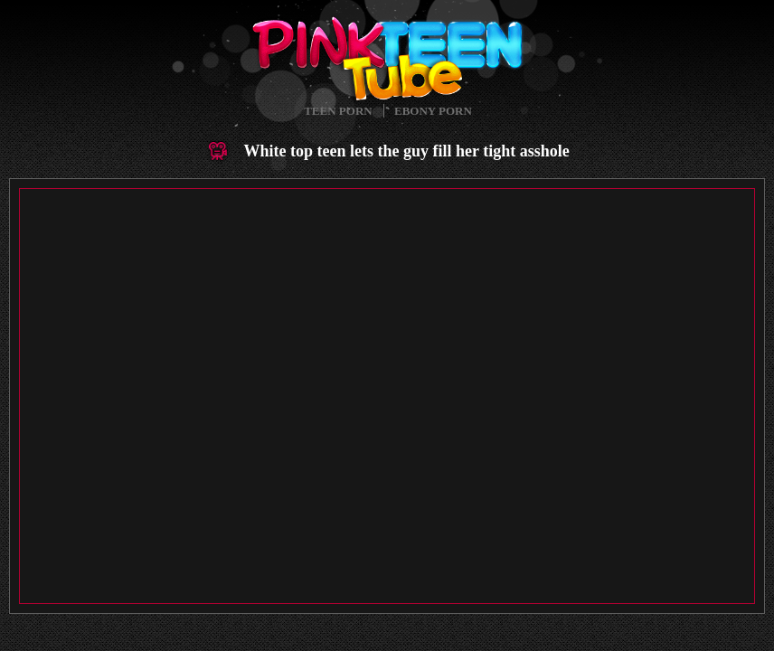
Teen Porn (338, 111)
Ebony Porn (433, 111)
